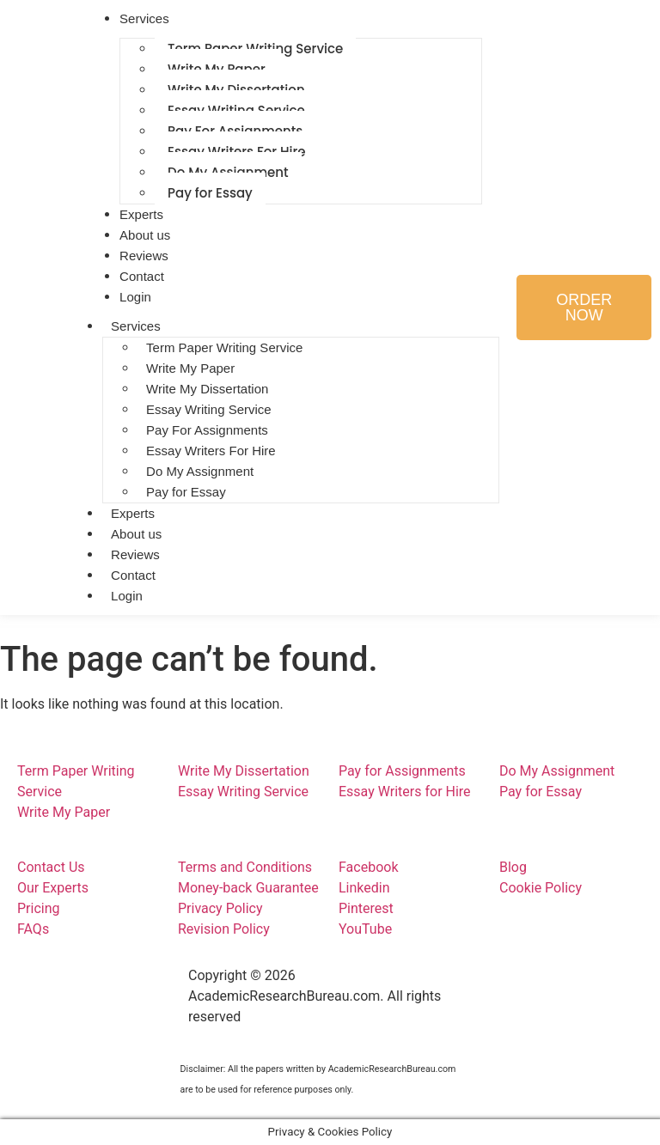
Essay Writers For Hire (211, 450)
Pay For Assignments (207, 430)
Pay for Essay (210, 193)
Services (136, 326)
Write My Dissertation (207, 388)
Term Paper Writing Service (224, 347)
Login (135, 296)
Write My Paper (190, 368)
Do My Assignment (200, 471)
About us (136, 534)
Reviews (135, 554)
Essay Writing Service (209, 409)
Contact (133, 575)
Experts (133, 513)
